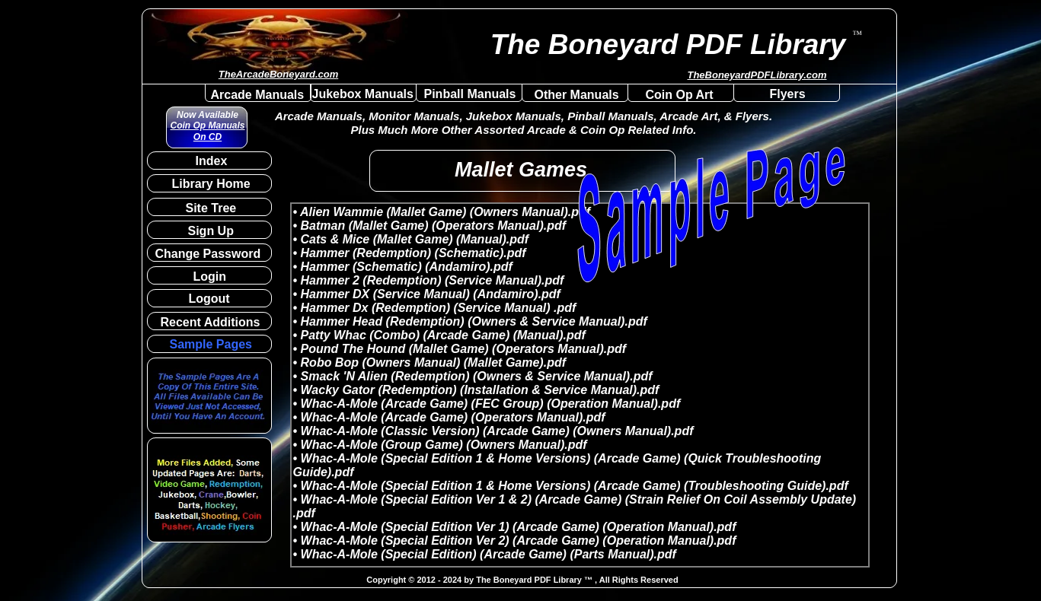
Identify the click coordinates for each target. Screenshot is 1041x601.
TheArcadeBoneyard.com (279, 74)
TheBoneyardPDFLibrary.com (756, 75)
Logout (209, 298)
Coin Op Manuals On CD (207, 131)
